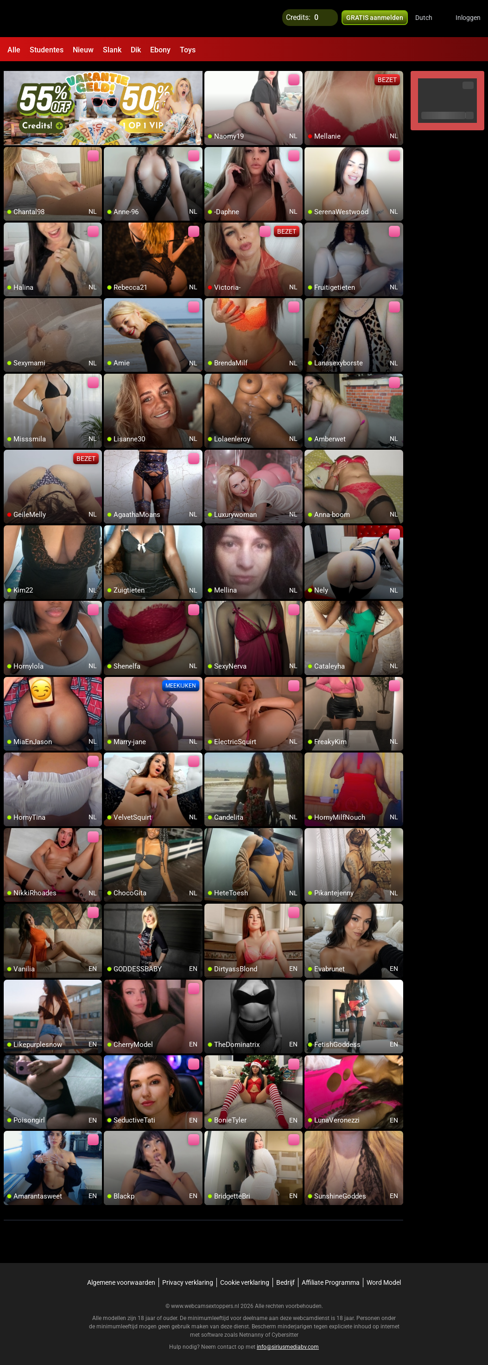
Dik (136, 49)
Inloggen (468, 18)
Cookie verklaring (244, 1278)
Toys (188, 49)
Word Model (384, 1278)
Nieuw (83, 49)
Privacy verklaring (187, 1278)
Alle (13, 49)
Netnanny (252, 1330)
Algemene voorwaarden (121, 1278)
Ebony (160, 49)
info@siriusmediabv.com (288, 1342)
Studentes (46, 49)
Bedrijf (285, 1278)
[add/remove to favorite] (211, 74)
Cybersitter (285, 1330)
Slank (112, 49)
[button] (430, 18)
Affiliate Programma (331, 1278)
